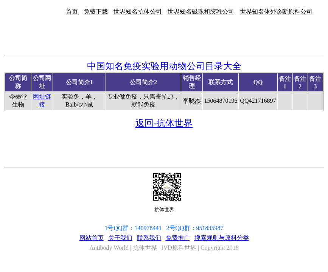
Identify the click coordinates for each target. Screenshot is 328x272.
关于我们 (120, 238)
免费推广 (178, 238)
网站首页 (91, 238)
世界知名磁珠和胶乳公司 (201, 11)
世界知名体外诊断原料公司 (276, 11)
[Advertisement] (304, 78)
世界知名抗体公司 (137, 11)
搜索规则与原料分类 (221, 238)
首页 (72, 11)
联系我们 (149, 238)
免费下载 (96, 11)
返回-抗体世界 (164, 123)
